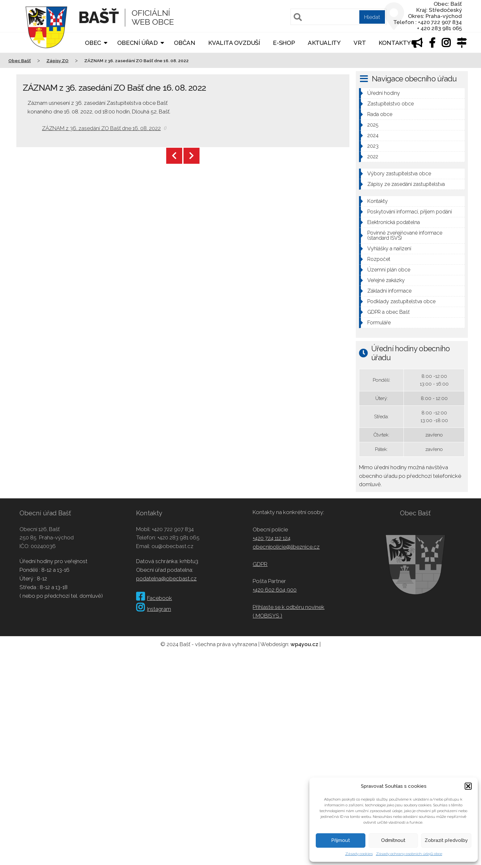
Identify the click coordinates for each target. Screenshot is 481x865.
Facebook (154, 598)
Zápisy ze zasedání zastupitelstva (406, 184)
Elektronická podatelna (393, 222)
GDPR (260, 564)
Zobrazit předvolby (446, 840)
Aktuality (324, 42)
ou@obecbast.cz (172, 546)
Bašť (98, 17)
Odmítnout (393, 840)
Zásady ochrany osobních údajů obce (409, 854)
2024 (373, 135)
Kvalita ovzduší (234, 42)
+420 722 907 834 (173, 529)
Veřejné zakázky (386, 280)
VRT (360, 42)
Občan (184, 42)
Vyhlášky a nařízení (389, 248)
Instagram (153, 609)
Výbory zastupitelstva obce (399, 174)
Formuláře (379, 323)
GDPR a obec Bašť (388, 312)
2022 (372, 157)
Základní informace (389, 291)
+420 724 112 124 (271, 538)
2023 (373, 146)
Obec (93, 42)
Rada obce (379, 114)
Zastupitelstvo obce (390, 104)
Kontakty (395, 42)
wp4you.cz (304, 644)
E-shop (284, 42)
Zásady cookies (359, 854)
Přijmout (340, 840)
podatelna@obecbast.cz (166, 578)
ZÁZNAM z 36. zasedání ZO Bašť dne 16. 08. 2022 (101, 128)
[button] (468, 786)
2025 (373, 125)
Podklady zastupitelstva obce (401, 301)
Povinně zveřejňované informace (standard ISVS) (404, 235)
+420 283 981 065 (178, 537)
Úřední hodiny (383, 93)
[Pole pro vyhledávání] (338, 17)
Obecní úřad (137, 42)
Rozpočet (378, 259)
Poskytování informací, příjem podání (409, 212)
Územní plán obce (388, 270)
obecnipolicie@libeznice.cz (286, 547)
